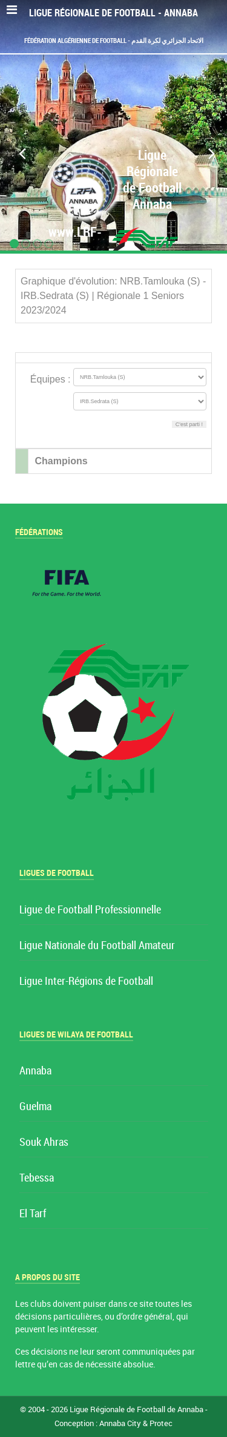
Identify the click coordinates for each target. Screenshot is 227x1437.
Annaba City (120, 1423)
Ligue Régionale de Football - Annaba (113, 13)
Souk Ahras (43, 1142)
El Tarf (32, 1214)
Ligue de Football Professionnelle (90, 910)
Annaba (35, 1071)
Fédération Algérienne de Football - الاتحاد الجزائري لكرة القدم (113, 40)
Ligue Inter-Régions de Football (86, 981)
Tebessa (36, 1178)
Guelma (35, 1106)
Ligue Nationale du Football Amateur (97, 945)
